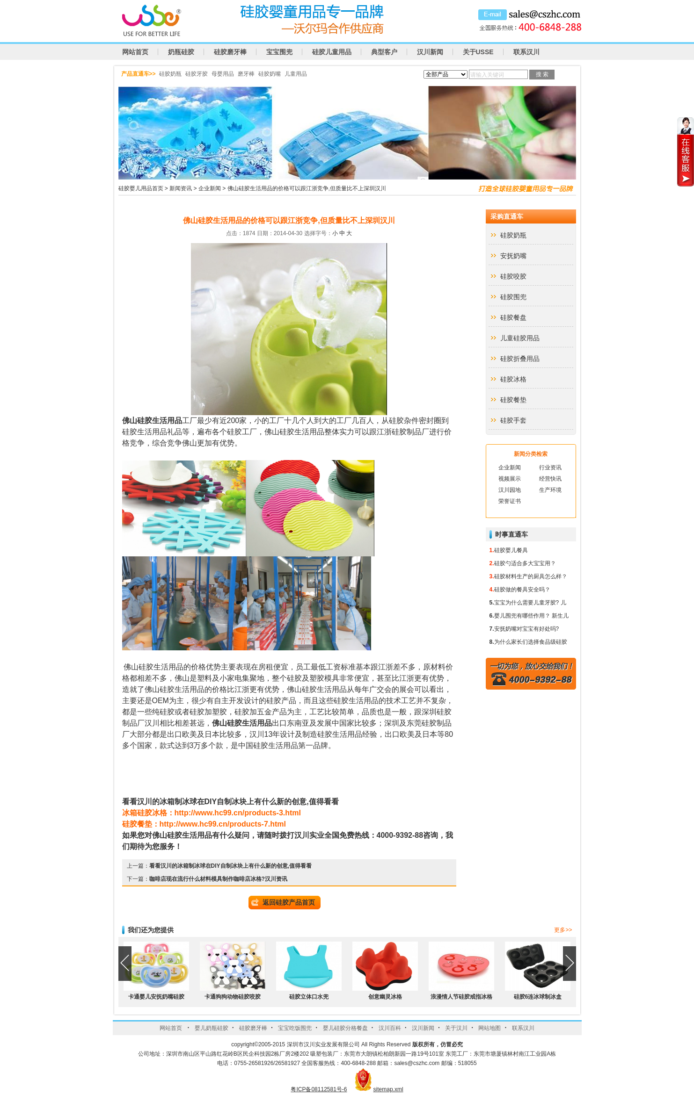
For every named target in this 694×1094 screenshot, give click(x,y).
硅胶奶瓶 (170, 74)
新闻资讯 (180, 188)
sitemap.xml (388, 1089)
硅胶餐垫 (513, 399)
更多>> (563, 930)
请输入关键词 (487, 75)
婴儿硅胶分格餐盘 (345, 1028)
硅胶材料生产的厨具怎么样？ (530, 576)
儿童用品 (296, 74)
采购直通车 (506, 216)
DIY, (230, 802)
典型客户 (384, 52)
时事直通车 (511, 534)
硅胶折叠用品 (520, 358)
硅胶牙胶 (196, 74)
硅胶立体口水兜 (309, 996)
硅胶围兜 (513, 297)
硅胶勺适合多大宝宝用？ (525, 563)
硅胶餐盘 (513, 317)
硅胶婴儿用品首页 (140, 188)
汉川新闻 (430, 52)
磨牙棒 (246, 74)
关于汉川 (456, 1028)
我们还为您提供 (151, 930)
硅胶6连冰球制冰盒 (538, 996)
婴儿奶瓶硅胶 (211, 1028)
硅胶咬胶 (513, 276)
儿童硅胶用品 (520, 338)
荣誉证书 (509, 501)
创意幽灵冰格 (385, 996)
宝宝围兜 (279, 52)
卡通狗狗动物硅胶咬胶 (233, 996)
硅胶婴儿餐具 (511, 550)
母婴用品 (223, 74)
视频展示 (509, 478)
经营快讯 (550, 478)
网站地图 (489, 1028)
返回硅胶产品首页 (289, 902)
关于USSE (478, 52)
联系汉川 (526, 52)
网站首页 (135, 52)
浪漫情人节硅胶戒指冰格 (461, 996)
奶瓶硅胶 (181, 52)
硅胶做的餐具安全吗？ (522, 589)
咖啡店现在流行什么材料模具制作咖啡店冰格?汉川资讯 (218, 879)
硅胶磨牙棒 (230, 52)
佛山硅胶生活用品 (152, 421)
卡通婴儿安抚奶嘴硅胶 (156, 996)
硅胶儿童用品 (331, 52)
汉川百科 (390, 1028)
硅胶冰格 (513, 379)
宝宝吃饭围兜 (295, 1028)
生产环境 (550, 490)
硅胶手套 (513, 420)
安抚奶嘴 (513, 255)
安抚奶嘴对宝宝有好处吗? (526, 629)
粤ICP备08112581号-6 (319, 1089)
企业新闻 (209, 188)
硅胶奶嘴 (269, 74)
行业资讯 (550, 467)
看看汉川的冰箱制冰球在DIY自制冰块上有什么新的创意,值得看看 (230, 866)
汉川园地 (509, 490)
